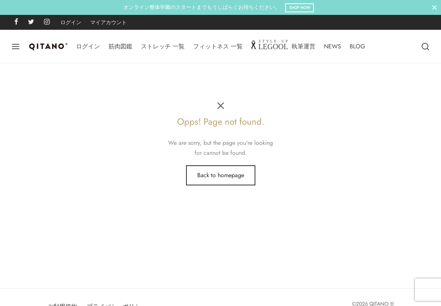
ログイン (70, 22)
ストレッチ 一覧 (163, 46)
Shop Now (299, 7)
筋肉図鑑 (120, 46)
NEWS (332, 46)
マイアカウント (108, 22)
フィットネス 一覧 (218, 46)
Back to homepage (220, 175)
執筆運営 (303, 46)
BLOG (357, 46)
